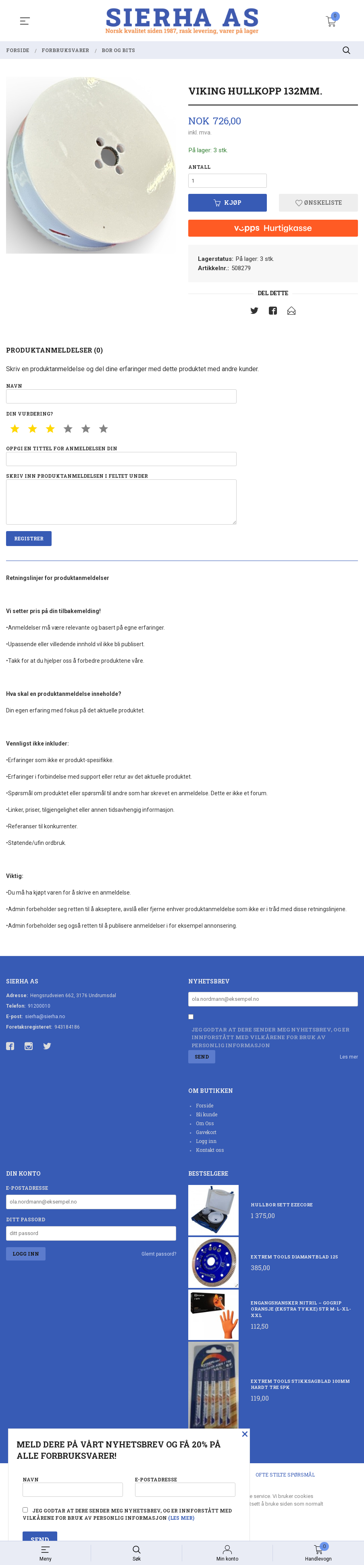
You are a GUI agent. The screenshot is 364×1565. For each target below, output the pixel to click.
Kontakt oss (210, 1154)
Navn (121, 394)
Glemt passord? (158, 1258)
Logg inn (206, 1145)
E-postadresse (27, 1192)
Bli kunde (206, 1118)
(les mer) (181, 1518)
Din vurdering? (29, 415)
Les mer (349, 1061)
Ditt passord (25, 1223)
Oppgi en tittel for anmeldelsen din (121, 457)
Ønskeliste (318, 204)
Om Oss (205, 1127)
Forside (204, 1110)
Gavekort (206, 1136)
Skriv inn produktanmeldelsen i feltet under (121, 502)
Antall (199, 167)
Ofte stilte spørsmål (285, 1478)
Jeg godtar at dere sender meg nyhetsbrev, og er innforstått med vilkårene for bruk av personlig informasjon (270, 1041)
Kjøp (227, 204)
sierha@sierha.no (45, 1020)
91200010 (39, 1010)
